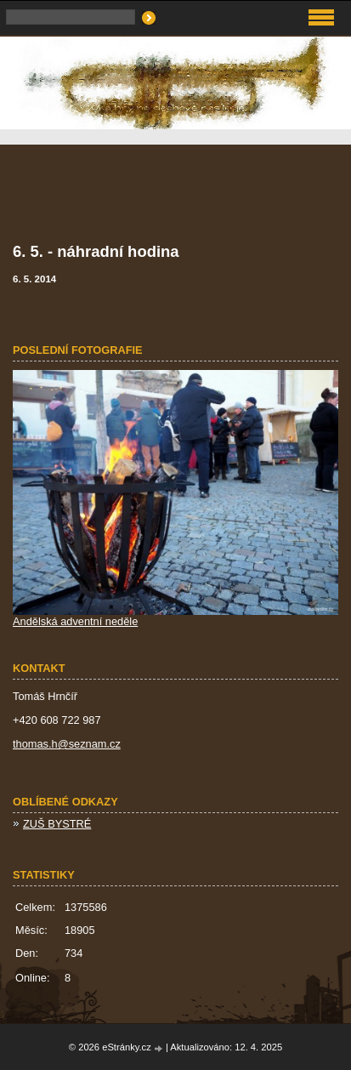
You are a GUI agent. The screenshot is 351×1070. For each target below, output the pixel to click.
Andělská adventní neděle (75, 621)
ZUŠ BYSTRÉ (57, 823)
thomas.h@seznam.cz (67, 743)
